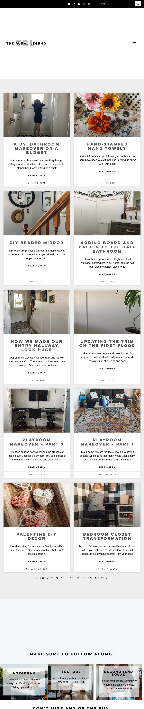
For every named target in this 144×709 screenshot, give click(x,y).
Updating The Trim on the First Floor (107, 344)
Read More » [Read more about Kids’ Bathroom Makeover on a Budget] (36, 176)
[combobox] (117, 3)
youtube (71, 672)
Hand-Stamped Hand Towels (107, 146)
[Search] (138, 3)
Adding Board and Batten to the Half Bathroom (107, 247)
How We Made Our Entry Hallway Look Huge (37, 346)
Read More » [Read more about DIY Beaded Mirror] (36, 266)
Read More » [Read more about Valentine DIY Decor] (36, 561)
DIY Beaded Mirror (37, 243)
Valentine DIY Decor (36, 537)
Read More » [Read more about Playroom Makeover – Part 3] (36, 467)
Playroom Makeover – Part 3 (37, 442)
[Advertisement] (72, 625)
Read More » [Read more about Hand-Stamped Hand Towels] (107, 171)
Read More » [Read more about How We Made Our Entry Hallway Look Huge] (36, 373)
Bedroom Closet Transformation (107, 537)
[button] (134, 43)
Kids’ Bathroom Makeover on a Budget (37, 148)
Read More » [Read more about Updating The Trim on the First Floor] (107, 369)
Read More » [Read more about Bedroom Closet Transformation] (107, 561)
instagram (24, 673)
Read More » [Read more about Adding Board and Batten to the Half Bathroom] (107, 274)
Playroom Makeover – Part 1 (107, 442)
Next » (101, 578)
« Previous (47, 578)
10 (72, 578)
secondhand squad (118, 673)
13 (90, 578)
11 (78, 578)
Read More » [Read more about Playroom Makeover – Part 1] (107, 467)
